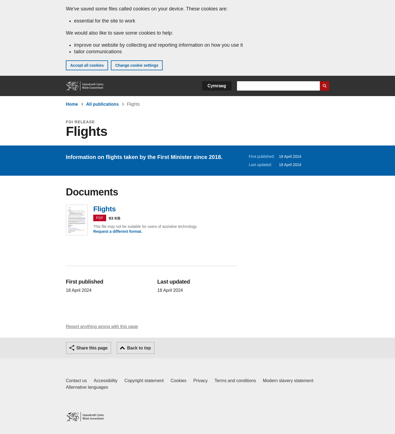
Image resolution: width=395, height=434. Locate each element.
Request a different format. (117, 231)
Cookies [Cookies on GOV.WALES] (179, 380)
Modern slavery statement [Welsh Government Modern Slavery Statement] (288, 380)
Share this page (92, 348)
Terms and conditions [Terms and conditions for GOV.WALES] (235, 380)
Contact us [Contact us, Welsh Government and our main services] (76, 380)
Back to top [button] (139, 348)
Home (72, 104)
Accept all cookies (87, 65)
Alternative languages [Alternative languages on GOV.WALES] (87, 387)
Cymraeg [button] (217, 85)
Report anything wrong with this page (102, 326)
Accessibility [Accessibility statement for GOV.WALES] (105, 380)
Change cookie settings (136, 65)
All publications (102, 104)
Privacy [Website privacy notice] (200, 380)
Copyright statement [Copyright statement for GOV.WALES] (144, 380)
